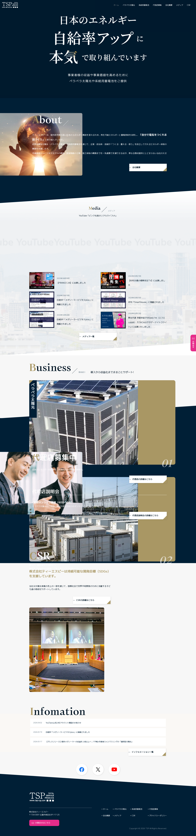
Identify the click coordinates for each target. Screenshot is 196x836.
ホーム (116, 5)
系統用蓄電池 (144, 5)
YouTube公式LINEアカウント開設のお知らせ (81, 688)
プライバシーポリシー (158, 815)
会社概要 (168, 5)
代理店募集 (157, 5)
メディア (179, 5)
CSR (188, 5)
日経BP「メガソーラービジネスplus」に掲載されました (86, 697)
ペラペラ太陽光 (129, 5)
